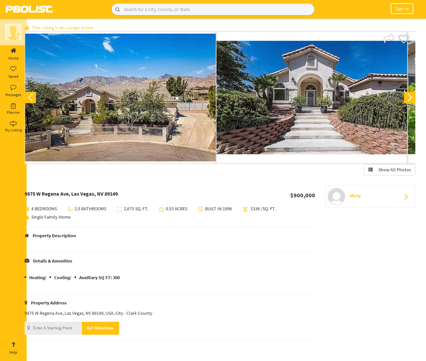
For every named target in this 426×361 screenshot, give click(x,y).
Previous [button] (37, 98)
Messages (13, 91)
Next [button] (408, 98)
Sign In (402, 9)
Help (13, 348)
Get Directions (107, 329)
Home (13, 54)
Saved (13, 72)
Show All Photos (388, 171)
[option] (127, 98)
